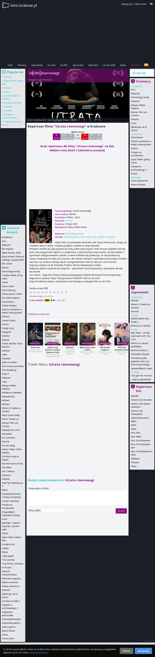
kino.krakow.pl (24, 5)
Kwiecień (135, 101)
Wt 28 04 (98, 137)
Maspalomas (8, 396)
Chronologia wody (140, 97)
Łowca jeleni (8, 638)
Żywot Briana (8, 630)
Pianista (135, 119)
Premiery (22, 65)
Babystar (135, 93)
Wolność (6, 590)
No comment (8, 437)
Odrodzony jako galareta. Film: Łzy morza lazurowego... (141, 361)
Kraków (139, 73)
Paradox (135, 462)
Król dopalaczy (9, 369)
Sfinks (134, 466)
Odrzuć (126, 650)
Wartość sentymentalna (122, 348)
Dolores (6, 316)
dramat (68, 220)
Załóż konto (140, 4)
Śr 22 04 (56, 137)
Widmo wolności (10, 582)
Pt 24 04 (71, 137)
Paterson (35, 347)
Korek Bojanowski (45, 79)
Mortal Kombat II (139, 350)
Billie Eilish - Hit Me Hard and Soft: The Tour (140, 336)
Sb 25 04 (78, 137)
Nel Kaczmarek (71, 236)
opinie (74, 120)
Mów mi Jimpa (138, 184)
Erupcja (5, 339)
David (5, 282)
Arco (133, 89)
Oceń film (49, 296)
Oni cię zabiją (8, 445)
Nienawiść (7, 433)
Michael (135, 300)
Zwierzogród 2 (9, 626)
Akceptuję (143, 650)
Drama (134, 148)
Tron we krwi (8, 559)
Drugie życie (8, 328)
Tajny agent (8, 555)
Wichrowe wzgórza (105, 348)
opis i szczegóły (55, 120)
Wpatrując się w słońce (87, 348)
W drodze (7, 567)
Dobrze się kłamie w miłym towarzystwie (52, 350)
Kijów (133, 428)
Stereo (5, 533)
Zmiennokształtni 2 (11, 623)
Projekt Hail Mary (12, 102)
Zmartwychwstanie (11, 619)
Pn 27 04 (91, 137)
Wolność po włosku (140, 325)
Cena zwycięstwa (139, 180)
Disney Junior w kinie (12, 293)
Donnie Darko (9, 320)
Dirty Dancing (8, 290)
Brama (5, 267)
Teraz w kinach (13, 230)
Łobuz (134, 173)
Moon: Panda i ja (10, 418)
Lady (4, 381)
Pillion (5, 490)
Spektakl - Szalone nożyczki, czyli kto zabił (11, 526)
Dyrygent (6, 331)
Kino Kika (135, 432)
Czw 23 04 (64, 137)
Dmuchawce (137, 137)
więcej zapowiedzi (142, 379)
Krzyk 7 (5, 373)
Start (10, 65)
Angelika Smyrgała (106, 236)
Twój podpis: (34, 510)
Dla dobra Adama (11, 297)
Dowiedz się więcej (39, 652)
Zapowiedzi (37, 65)
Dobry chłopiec (9, 305)
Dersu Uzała (8, 286)
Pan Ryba (6, 467)
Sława (5, 552)
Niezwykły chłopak (140, 354)
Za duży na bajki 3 (11, 601)
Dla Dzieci (93, 65)
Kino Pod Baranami (140, 440)
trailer (66, 120)
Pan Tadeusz (8, 471)
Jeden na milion (9, 362)
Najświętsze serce (11, 429)
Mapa (123, 65)
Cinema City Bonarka (141, 399)
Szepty (5, 548)
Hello (4, 354)
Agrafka (135, 395)
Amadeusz (7, 237)
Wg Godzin (78, 65)
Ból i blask (7, 263)
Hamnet (70, 347)
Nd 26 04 (84, 137)
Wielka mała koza (10, 586)
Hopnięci (8, 106)
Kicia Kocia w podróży (13, 366)
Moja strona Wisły (11, 415)
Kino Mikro (136, 436)
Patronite (135, 65)
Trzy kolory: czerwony (12, 563)
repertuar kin (40, 120)
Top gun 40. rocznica (141, 375)
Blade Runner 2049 (11, 252)
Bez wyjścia (7, 248)
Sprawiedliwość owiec (142, 368)
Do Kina (51, 65)
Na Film (64, 65)
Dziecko (6, 335)
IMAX (133, 425)
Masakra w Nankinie (12, 392)
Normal (134, 311)
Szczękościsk (8, 544)
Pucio (133, 123)
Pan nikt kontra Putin (12, 463)
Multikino (135, 458)
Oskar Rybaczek (88, 236)
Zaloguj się (126, 4)
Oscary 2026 (109, 65)
